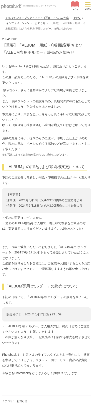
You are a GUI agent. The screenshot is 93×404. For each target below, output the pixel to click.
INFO (77, 17)
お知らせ (40, 23)
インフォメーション (18, 23)
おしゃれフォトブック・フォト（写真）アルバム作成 (37, 17)
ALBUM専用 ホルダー (45, 297)
